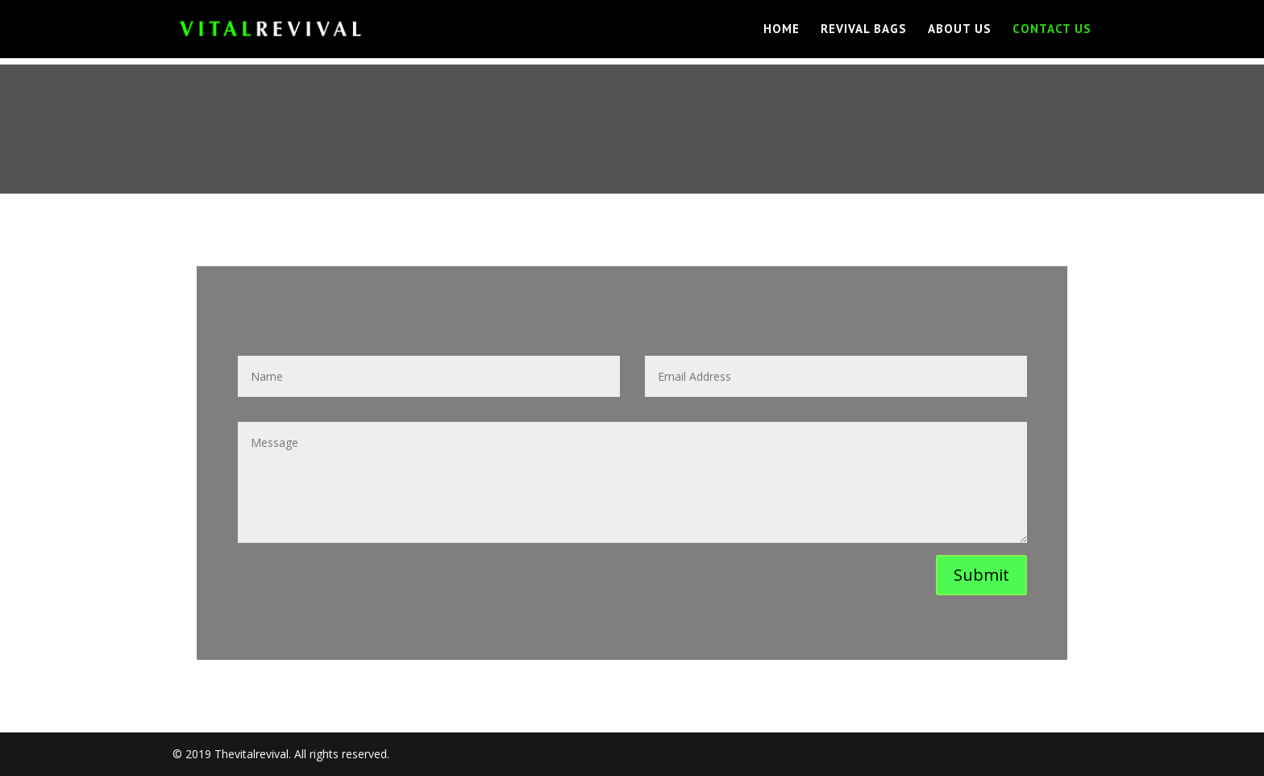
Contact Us (1051, 29)
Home (781, 29)
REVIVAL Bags (864, 29)
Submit (981, 575)
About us (960, 29)
